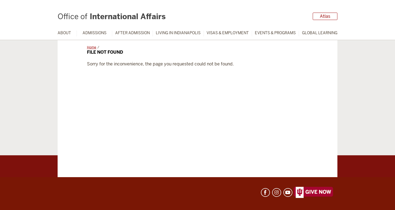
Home (91, 47)
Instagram (276, 192)
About (64, 33)
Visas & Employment (228, 33)
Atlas (325, 16)
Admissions (94, 33)
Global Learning (319, 33)
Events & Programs (275, 33)
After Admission (132, 33)
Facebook (265, 192)
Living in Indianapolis (178, 33)
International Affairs (112, 16)
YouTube (287, 192)
